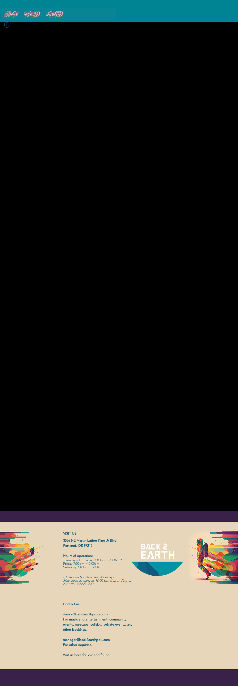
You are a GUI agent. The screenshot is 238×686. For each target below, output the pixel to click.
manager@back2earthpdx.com (86, 639)
